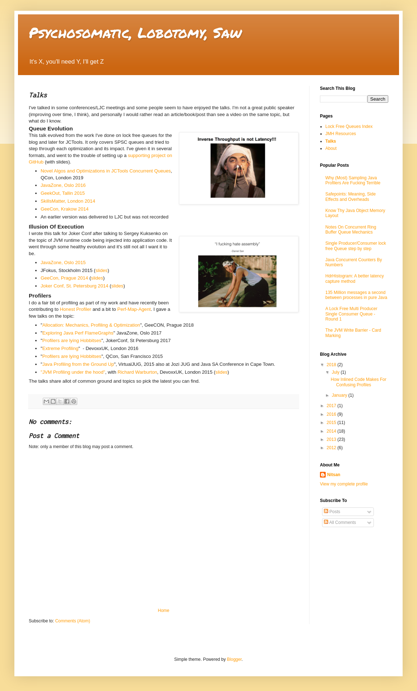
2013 (332, 439)
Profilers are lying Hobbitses (71, 340)
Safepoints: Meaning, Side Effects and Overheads (350, 197)
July (336, 372)
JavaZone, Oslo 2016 (63, 185)
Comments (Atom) (72, 620)
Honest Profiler (75, 309)
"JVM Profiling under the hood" (73, 372)
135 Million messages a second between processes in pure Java (356, 295)
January (340, 395)
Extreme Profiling (60, 348)
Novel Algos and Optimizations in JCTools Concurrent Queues (106, 171)
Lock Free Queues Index (348, 126)
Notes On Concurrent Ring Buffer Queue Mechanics (350, 230)
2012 (332, 447)
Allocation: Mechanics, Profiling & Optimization (91, 325)
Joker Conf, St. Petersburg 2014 (74, 286)
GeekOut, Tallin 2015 (63, 193)
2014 (332, 431)
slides (101, 270)
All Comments (340, 522)
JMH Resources (340, 133)
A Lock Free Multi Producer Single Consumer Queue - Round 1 (351, 314)
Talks (330, 141)
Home (163, 610)
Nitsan (333, 474)
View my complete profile (344, 484)
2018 (332, 364)
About (330, 148)
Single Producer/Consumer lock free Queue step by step (355, 246)
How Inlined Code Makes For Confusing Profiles (358, 382)
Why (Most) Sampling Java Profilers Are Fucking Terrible (352, 180)
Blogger (234, 659)
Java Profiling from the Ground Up (78, 364)
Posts (332, 511)
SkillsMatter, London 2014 (68, 201)
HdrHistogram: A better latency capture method (354, 278)
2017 (332, 405)
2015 (332, 422)
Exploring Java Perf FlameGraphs (78, 333)
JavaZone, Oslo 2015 (63, 262)
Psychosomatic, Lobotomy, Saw (135, 32)
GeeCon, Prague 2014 (64, 278)
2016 (332, 414)
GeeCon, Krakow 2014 (64, 209)
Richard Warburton (137, 372)
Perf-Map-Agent (134, 309)
